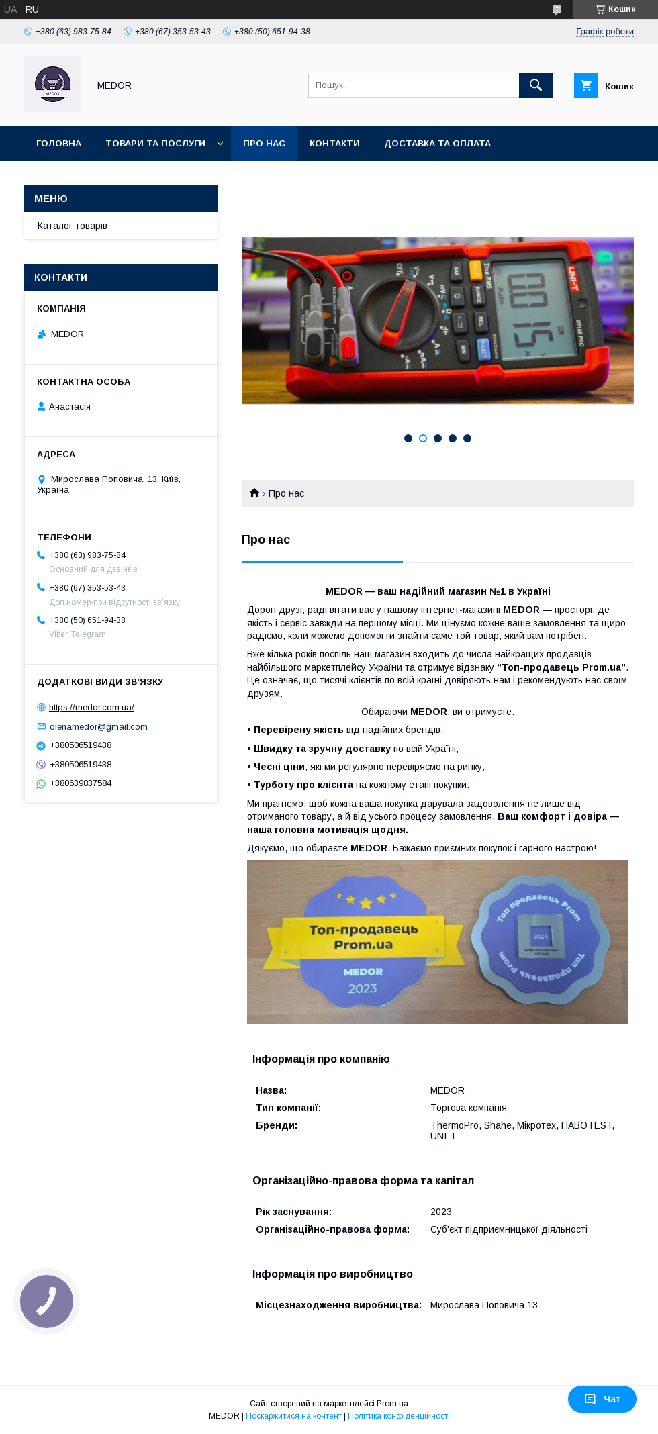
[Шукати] (536, 85)
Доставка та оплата (437, 143)
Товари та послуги (155, 143)
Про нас (264, 143)
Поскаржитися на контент (294, 1416)
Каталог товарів (72, 225)
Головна (58, 143)
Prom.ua (392, 1403)
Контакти (335, 143)
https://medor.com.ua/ (91, 707)
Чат (602, 1399)
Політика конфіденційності (399, 1416)
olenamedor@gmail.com (99, 726)
